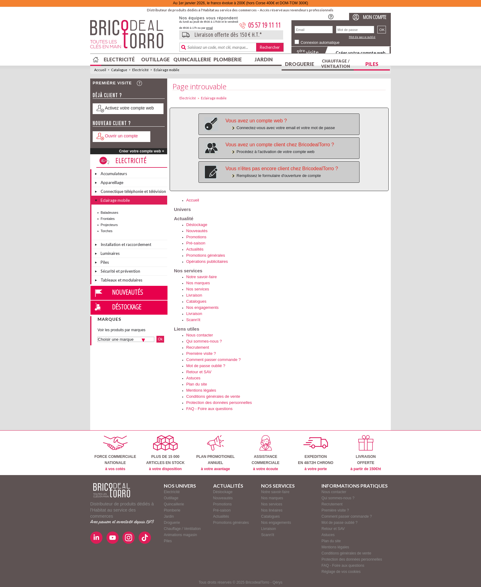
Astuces (193, 378)
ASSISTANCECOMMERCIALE (265, 453)
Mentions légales (201, 390)
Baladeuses (109, 212)
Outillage (155, 59)
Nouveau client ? (112, 123)
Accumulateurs (114, 173)
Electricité (119, 59)
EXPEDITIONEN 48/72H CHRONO (315, 453)
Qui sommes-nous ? (204, 341)
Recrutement (197, 347)
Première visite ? (201, 353)
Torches (107, 231)
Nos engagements (202, 307)
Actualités (194, 249)
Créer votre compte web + (141, 151)
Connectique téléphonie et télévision (133, 191)
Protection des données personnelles (219, 402)
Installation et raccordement (126, 244)
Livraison (194, 295)
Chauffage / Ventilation (335, 64)
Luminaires (110, 253)
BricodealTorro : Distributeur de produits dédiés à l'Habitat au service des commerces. (132, 36)
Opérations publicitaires (207, 261)
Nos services (197, 289)
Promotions (196, 237)
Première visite (112, 83)
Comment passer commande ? (213, 359)
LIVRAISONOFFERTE (366, 453)
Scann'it (193, 319)
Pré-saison (195, 243)
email (209, 27)
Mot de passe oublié (362, 37)
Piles (371, 64)
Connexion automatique (320, 42)
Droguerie (299, 64)
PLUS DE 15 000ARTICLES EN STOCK (165, 453)
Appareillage (112, 182)
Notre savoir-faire (201, 276)
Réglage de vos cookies (340, 572)
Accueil (100, 70)
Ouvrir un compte (121, 135)
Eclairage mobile (166, 70)
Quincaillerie (191, 59)
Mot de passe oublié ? (205, 365)
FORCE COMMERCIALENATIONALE (115, 453)
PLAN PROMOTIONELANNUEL (215, 453)
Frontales (108, 219)
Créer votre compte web (360, 52)
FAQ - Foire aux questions (209, 408)
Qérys (277, 582)
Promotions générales (205, 255)
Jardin (264, 59)
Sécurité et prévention (120, 271)
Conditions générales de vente (213, 396)
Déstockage (126, 306)
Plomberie (228, 59)
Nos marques (198, 283)
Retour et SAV (198, 372)
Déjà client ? (107, 95)
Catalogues (196, 301)
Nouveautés (127, 292)
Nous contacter (199, 335)
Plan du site (196, 384)
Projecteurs (109, 225)
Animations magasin (180, 535)
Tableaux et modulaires (121, 280)
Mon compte (374, 17)
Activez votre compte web (129, 108)
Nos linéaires (271, 510)
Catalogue (119, 70)
